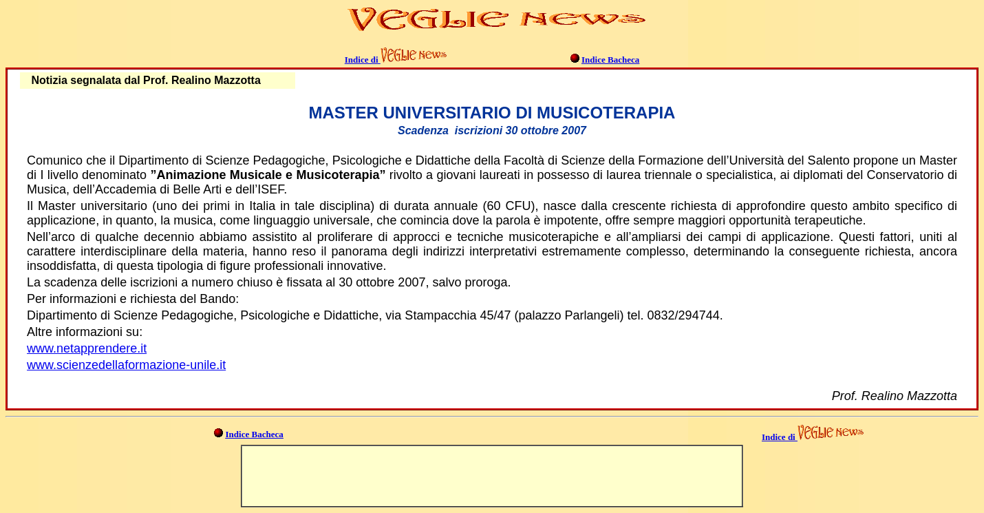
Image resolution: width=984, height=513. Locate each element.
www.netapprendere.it (87, 348)
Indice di (363, 59)
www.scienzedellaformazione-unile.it (126, 365)
